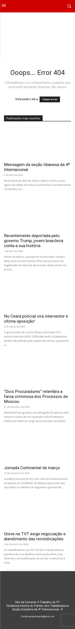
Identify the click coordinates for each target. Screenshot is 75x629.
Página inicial (50, 99)
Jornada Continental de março (32, 467)
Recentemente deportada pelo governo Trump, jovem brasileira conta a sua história (33, 240)
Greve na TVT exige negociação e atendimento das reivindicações (35, 536)
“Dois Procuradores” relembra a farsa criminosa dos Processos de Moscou (36, 396)
